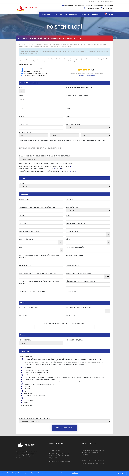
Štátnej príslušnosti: (73, 124)
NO (71, 167)
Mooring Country (25, 340)
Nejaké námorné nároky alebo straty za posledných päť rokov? (40, 148)
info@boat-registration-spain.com (60, 461)
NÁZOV (21, 88)
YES (67, 167)
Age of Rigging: (71, 291)
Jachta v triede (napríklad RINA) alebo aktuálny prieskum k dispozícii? (39, 256)
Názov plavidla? (24, 199)
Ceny (60, 14)
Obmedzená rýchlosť (26, 239)
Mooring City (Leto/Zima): (74, 340)
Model (68, 215)
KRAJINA (21, 108)
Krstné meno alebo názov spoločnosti (79, 88)
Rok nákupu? (70, 199)
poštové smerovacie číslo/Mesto (77, 96)
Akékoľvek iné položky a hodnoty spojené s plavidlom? (37, 273)
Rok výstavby (23, 223)
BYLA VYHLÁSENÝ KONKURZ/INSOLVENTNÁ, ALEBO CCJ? (41, 169)
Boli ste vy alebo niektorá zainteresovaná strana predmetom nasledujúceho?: (46, 164)
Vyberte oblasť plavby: (26, 356)
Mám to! (120, 473)
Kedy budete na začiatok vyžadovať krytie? (33, 291)
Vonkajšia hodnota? (72, 265)
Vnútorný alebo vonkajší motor (30, 308)
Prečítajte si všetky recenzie (87, 75)
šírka (20, 247)
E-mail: (68, 116)
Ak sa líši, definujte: (25, 406)
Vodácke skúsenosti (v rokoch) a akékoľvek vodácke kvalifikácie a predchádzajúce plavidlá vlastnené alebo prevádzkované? (62, 140)
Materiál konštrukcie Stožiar (29, 231)
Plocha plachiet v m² (73, 231)
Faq (66, 14)
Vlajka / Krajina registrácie (75, 247)
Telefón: (68, 108)
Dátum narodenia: (25, 132)
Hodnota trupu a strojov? (75, 255)
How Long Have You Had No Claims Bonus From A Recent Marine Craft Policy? (45, 156)
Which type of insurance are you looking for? (34, 418)
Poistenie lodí (73, 14)
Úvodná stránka (46, 14)
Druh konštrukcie (72, 207)
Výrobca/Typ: (23, 316)
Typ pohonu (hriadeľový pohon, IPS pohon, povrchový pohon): (64, 324)
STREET (21, 96)
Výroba (21, 215)
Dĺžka (68, 239)
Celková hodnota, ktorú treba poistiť (78, 273)
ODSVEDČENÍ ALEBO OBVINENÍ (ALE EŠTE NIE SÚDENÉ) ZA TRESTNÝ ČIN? (46, 167)
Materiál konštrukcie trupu (75, 223)
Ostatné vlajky (95, 14)
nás (84, 14)
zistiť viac (75, 473)
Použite (21, 183)
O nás (55, 14)
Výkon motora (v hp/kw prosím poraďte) (79, 308)
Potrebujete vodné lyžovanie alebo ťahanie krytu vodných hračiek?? (39, 282)
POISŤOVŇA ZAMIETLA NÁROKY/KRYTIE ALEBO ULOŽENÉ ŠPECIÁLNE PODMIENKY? (48, 171)
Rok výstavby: (70, 316)
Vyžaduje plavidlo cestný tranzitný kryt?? (80, 281)
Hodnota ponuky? (25, 265)
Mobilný (21, 116)
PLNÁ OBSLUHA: (23, 124)
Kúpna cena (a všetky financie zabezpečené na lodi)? (37, 207)
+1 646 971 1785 (108, 8)
